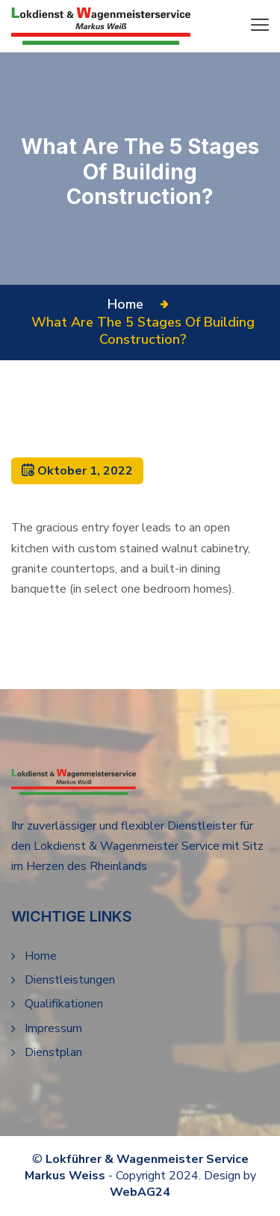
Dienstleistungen (70, 980)
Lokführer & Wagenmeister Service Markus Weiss (137, 1167)
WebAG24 (140, 1192)
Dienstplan (53, 1052)
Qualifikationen (64, 1004)
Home (129, 304)
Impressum (53, 1028)
